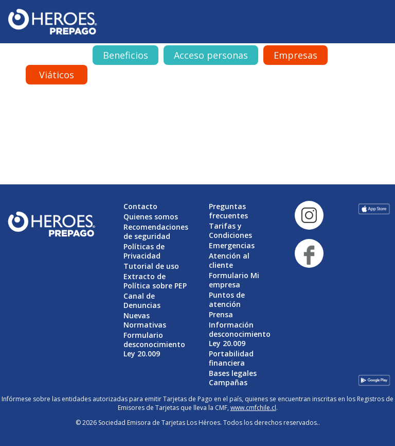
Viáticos (56, 74)
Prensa (221, 314)
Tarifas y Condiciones (230, 230)
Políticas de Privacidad (144, 251)
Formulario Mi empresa (234, 279)
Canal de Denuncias (141, 300)
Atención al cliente (229, 260)
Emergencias (232, 245)
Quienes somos (150, 216)
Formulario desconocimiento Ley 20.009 (154, 344)
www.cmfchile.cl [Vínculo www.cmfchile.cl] (253, 407)
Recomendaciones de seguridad (155, 231)
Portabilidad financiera (231, 358)
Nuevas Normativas (144, 320)
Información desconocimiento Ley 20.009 (240, 334)
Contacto (140, 206)
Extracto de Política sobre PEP (155, 280)
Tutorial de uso (151, 266)
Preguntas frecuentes (228, 210)
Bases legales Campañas (233, 377)
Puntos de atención (227, 299)
